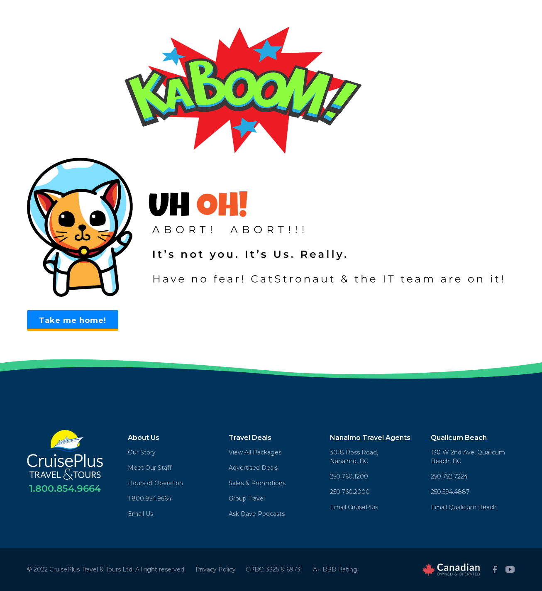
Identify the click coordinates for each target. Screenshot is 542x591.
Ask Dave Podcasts (257, 514)
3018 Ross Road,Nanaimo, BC (354, 457)
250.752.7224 (449, 476)
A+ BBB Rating (335, 569)
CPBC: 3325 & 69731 (274, 569)
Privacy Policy (215, 569)
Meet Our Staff (149, 467)
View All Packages (255, 452)
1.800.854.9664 (149, 498)
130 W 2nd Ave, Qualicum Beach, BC (468, 457)
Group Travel (247, 498)
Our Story (142, 452)
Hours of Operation (155, 483)
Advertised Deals (253, 467)
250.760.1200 (349, 476)
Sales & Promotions (257, 483)
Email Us (140, 514)
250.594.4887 (450, 492)
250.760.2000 (350, 492)
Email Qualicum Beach (464, 507)
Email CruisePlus (354, 507)
